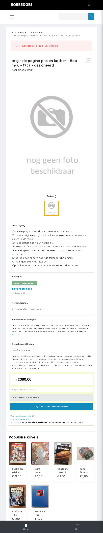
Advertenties (36, 32)
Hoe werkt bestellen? (19, 419)
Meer (77, 526)
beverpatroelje (22, 288)
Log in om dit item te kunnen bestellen (51, 406)
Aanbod (22, 32)
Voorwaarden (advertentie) (22, 416)
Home (26, 526)
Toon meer (16, 335)
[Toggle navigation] (12, 17)
